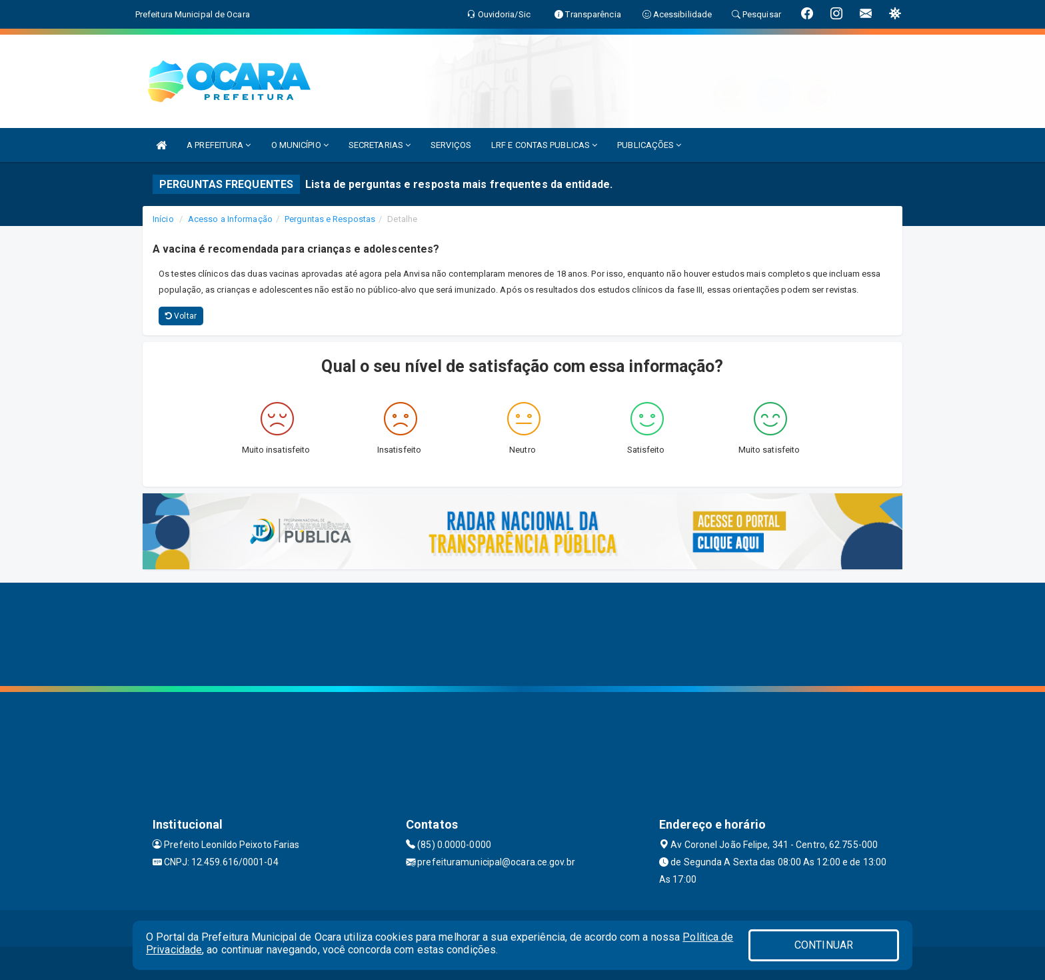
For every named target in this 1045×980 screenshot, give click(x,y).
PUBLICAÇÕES (649, 145)
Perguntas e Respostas (330, 219)
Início (163, 219)
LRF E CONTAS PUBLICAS (544, 145)
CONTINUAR (823, 945)
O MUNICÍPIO (300, 145)
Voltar (181, 316)
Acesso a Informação (230, 219)
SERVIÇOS (451, 145)
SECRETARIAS (380, 145)
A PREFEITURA (219, 145)
